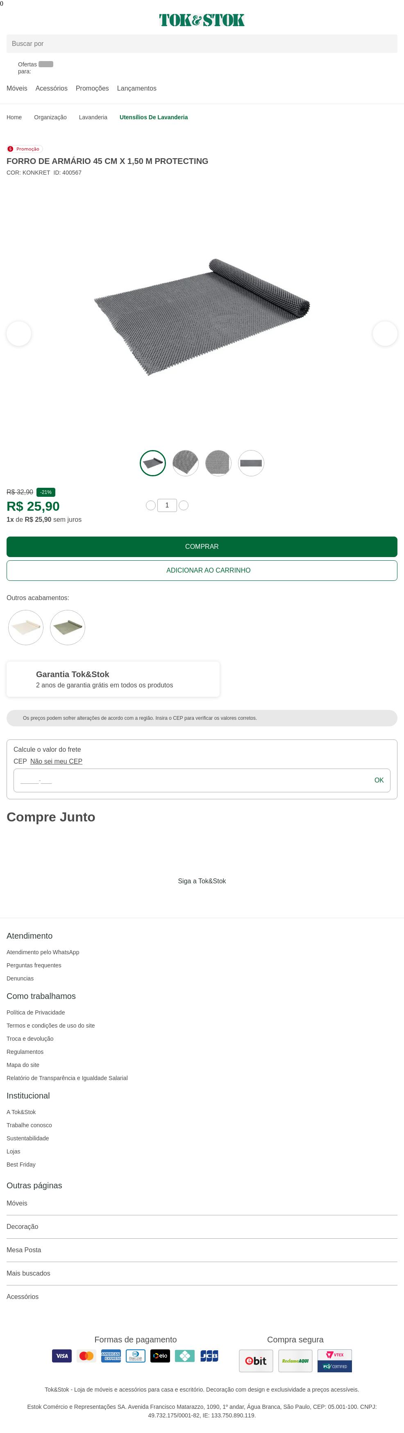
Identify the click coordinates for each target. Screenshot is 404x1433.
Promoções (92, 88)
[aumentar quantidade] (183, 505)
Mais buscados (202, 1273)
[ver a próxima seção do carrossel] (19, 333)
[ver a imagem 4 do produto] (251, 463)
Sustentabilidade (28, 1138)
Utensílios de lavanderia (154, 117)
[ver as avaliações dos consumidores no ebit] (256, 1360)
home (14, 117)
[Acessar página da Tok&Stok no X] (236, 898)
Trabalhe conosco (29, 1125)
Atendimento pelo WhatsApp (43, 952)
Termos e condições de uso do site (51, 1025)
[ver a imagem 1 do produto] (153, 463)
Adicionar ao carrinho (208, 570)
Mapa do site (23, 1065)
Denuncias (20, 978)
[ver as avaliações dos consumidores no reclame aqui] (295, 1360)
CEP (20, 761)
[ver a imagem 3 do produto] (218, 463)
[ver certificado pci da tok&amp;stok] (335, 1360)
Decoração (202, 1227)
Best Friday (21, 1164)
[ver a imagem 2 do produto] (185, 463)
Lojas (13, 1151)
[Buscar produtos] (202, 43)
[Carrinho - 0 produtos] (392, 20)
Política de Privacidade (36, 1012)
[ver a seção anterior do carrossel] (385, 333)
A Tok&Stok (21, 1112)
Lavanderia (93, 117)
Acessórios (52, 88)
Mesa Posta (202, 1250)
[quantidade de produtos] (167, 505)
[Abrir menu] (67, 20)
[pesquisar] (388, 44)
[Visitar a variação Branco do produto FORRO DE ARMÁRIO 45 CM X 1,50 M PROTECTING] (25, 627)
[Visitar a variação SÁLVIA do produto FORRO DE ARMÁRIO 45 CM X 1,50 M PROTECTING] (67, 627)
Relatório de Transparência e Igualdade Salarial (67, 1078)
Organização (50, 117)
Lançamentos (137, 88)
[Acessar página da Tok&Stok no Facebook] (167, 898)
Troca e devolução (30, 1038)
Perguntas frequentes (34, 965)
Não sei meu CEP (56, 761)
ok (379, 780)
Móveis (17, 88)
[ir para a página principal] (202, 20)
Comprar (202, 546)
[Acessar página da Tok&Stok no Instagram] (190, 898)
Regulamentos (25, 1052)
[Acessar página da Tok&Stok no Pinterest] (213, 898)
